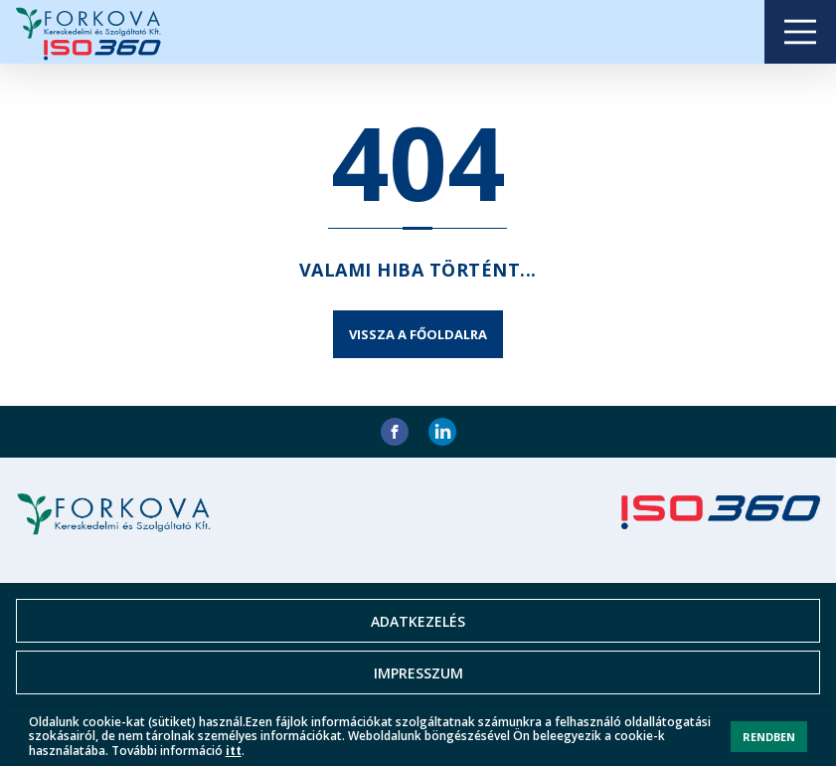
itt (234, 751)
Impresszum (418, 673)
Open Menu (800, 32)
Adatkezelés (418, 621)
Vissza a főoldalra (418, 334)
